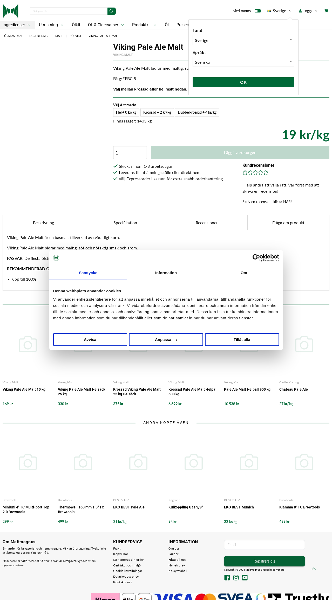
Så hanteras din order (128, 560)
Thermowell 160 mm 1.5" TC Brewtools (81, 509)
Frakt (116, 548)
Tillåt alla (242, 339)
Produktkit (145, 25)
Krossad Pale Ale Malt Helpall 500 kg (193, 391)
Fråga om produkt (288, 222)
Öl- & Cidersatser (106, 25)
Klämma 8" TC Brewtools (299, 507)
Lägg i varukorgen (240, 152)
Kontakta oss (122, 582)
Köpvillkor (120, 554)
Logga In (308, 11)
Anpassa (166, 339)
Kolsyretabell (177, 571)
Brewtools (9, 500)
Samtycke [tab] (88, 272)
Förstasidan (12, 35)
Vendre (280, 569)
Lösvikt (76, 35)
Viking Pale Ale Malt (104, 35)
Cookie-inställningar (127, 571)
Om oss (173, 548)
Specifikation (125, 222)
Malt (59, 35)
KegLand (174, 500)
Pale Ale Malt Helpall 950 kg (247, 389)
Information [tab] (166, 272)
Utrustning (52, 25)
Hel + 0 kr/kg (126, 112)
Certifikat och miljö (127, 565)
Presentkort (187, 24)
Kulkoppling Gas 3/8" (185, 507)
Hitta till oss (177, 560)
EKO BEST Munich (239, 507)
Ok (243, 82)
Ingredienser (38, 35)
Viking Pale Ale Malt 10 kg (24, 389)
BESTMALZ (121, 500)
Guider (173, 554)
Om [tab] (244, 272)
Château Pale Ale (293, 389)
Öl (167, 24)
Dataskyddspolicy (126, 576)
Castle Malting (289, 382)
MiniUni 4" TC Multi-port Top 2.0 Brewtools (26, 509)
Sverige (279, 10)
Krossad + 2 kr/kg (157, 112)
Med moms (247, 12)
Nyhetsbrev (176, 565)
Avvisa (90, 339)
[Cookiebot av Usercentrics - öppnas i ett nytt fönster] (256, 258)
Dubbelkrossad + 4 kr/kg (197, 112)
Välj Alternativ (124, 105)
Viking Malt (123, 55)
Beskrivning (43, 222)
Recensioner (207, 222)
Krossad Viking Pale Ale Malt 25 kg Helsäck (137, 391)
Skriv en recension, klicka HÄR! (267, 201)
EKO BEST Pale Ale (129, 507)
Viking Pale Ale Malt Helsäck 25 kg (81, 391)
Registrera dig (264, 561)
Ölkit (76, 24)
